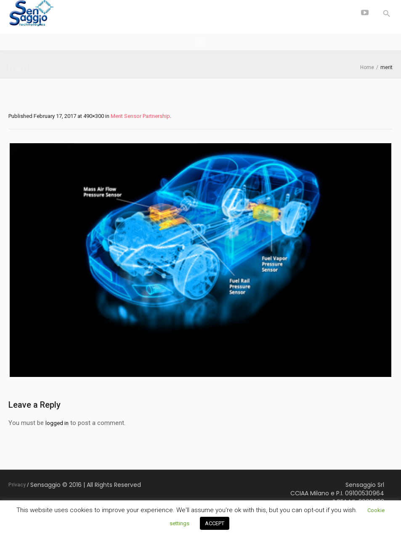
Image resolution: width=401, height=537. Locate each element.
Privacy (17, 485)
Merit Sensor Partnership (140, 116)
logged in (57, 423)
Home (367, 67)
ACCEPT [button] (214, 523)
